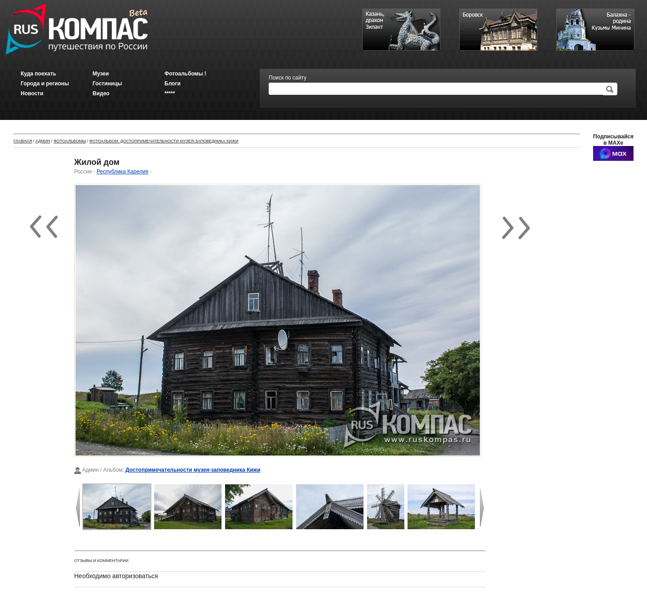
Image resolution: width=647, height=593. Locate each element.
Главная (22, 141)
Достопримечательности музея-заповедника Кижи (192, 470)
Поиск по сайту (287, 78)
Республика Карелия (122, 171)
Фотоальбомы (69, 141)
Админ (42, 141)
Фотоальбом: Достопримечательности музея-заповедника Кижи (164, 141)
